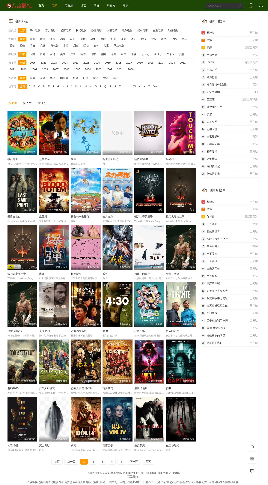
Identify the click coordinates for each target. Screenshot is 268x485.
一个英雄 (229, 261)
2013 (172, 62)
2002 (109, 69)
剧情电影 (112, 30)
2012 (183, 62)
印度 (133, 54)
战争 (93, 38)
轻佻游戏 (76, 273)
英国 (83, 54)
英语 (42, 77)
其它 (116, 77)
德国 (113, 54)
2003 (98, 69)
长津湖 (229, 33)
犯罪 (113, 38)
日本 (93, 54)
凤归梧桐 (229, 313)
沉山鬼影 (44, 445)
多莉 (73, 445)
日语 (85, 77)
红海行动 (229, 77)
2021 (86, 62)
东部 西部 (44, 330)
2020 (97, 62)
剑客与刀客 (229, 144)
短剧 (125, 5)
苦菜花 (229, 99)
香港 (42, 54)
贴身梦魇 (139, 445)
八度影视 (174, 472)
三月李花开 (229, 224)
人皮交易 (229, 122)
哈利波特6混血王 (229, 85)
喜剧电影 (50, 30)
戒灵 (105, 273)
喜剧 (32, 38)
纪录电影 (142, 30)
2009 (34, 69)
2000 (131, 69)
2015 (150, 62)
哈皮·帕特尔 (141, 159)
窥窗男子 (108, 445)
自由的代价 (229, 269)
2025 (43, 62)
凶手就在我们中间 (229, 320)
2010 (23, 69)
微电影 (54, 45)
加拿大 (170, 54)
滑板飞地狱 (140, 388)
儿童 (106, 45)
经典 (22, 45)
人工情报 (12, 445)
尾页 (148, 461)
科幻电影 (81, 30)
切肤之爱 (229, 70)
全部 (22, 30)
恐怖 (52, 38)
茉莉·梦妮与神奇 (229, 328)
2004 (88, 69)
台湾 (52, 54)
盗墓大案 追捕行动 (82, 388)
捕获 (168, 388)
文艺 (43, 45)
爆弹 (41, 273)
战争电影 (127, 30)
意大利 (145, 54)
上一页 (71, 461)
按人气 (27, 103)
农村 (96, 45)
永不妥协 (229, 254)
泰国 (123, 54)
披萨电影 (12, 159)
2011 (13, 69)
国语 (32, 77)
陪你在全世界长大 (229, 291)
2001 (120, 69)
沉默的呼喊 (229, 283)
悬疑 (184, 38)
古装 (65, 45)
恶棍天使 (229, 129)
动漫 (96, 5)
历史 (76, 45)
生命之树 (229, 55)
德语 (106, 77)
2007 (56, 69)
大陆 (32, 54)
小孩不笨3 (140, 330)
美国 (62, 54)
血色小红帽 (172, 445)
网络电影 (119, 45)
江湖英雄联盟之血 (229, 306)
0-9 (155, 86)
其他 (182, 54)
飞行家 (229, 62)
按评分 (42, 103)
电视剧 (69, 5)
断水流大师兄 (110, 159)
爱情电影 (66, 30)
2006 (66, 69)
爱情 (42, 38)
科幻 (73, 38)
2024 (54, 62)
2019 (108, 62)
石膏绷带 (229, 152)
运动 (86, 45)
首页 (41, 5)
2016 (140, 62)
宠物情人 (229, 159)
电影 (54, 5)
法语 (95, 77)
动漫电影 (173, 30)
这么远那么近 (79, 330)
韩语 (75, 77)
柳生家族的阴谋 (229, 335)
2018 (118, 62)
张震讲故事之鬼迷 (229, 298)
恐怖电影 (96, 30)
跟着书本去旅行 (80, 216)
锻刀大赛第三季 (143, 216)
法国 (73, 54)
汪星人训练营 (47, 388)
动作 (62, 38)
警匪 (103, 38)
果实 (73, 159)
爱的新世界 (229, 231)
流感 (229, 114)
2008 (45, 69)
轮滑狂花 (108, 388)
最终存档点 (14, 216)
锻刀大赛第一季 (16, 273)
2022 (76, 62)
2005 (77, 69)
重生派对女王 (229, 246)
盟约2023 (13, 388)
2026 (33, 62)
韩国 (103, 54)
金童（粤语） (174, 273)
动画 (123, 38)
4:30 (105, 330)
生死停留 (229, 276)
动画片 (111, 5)
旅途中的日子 (142, 273)
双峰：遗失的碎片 (229, 239)
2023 (65, 62)
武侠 (143, 38)
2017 (129, 62)
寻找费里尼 (229, 166)
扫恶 (229, 47)
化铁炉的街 (229, 174)
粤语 (52, 77)
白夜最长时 (229, 137)
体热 (229, 40)
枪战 (164, 38)
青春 (32, 45)
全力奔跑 (108, 216)
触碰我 (170, 159)
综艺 (83, 5)
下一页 (134, 461)
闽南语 (64, 77)
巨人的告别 (172, 330)
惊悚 (12, 45)
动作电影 (35, 30)
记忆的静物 (229, 92)
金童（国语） (15, 330)
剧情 (83, 38)
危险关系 (44, 159)
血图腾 (43, 216)
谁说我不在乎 (229, 107)
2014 (161, 62)
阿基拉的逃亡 (229, 343)
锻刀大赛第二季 (175, 216)
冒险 (153, 38)
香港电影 (158, 30)
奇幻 (133, 38)
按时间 (12, 103)
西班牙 (158, 54)
